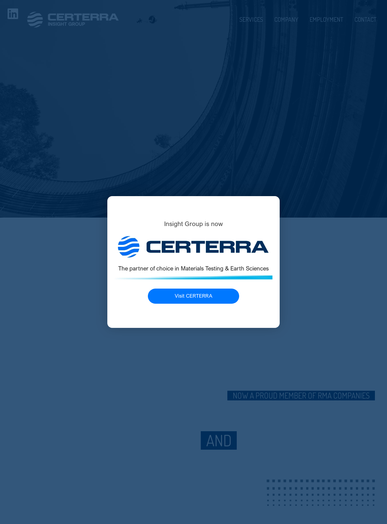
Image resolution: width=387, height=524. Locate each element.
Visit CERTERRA (193, 296)
